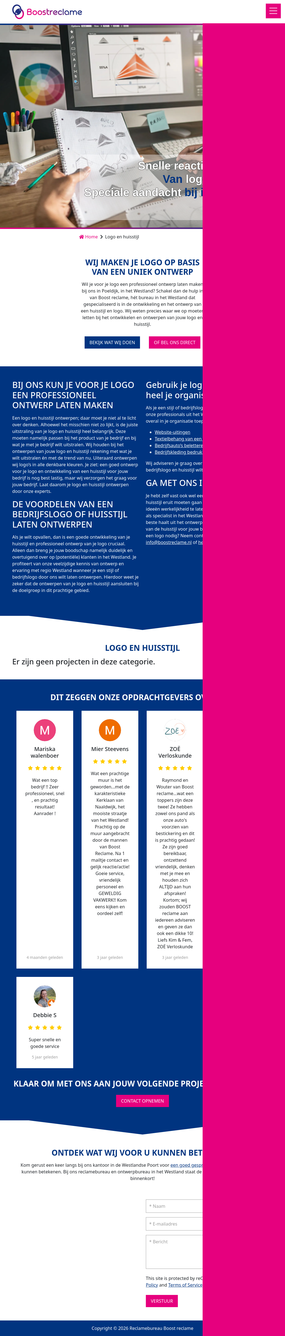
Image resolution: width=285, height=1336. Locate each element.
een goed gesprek (189, 1165)
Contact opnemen (245, 209)
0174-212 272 (256, 536)
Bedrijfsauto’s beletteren (180, 445)
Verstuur (162, 1301)
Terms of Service (185, 1285)
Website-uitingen (172, 432)
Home (88, 237)
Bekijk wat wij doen (112, 342)
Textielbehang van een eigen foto (189, 439)
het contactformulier (219, 542)
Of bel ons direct (174, 342)
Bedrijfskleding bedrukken (182, 452)
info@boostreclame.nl (169, 542)
